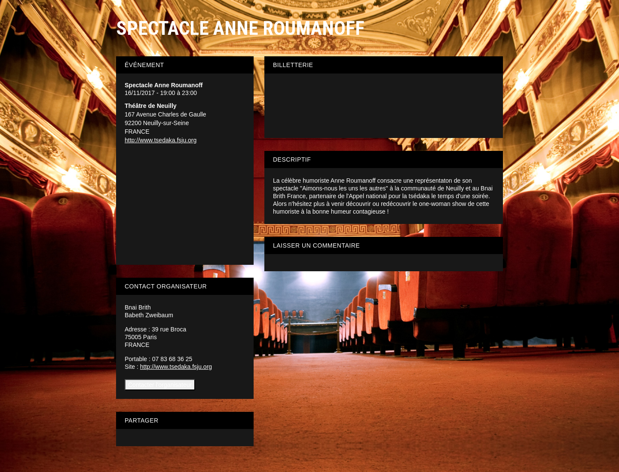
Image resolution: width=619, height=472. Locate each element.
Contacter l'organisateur (160, 384)
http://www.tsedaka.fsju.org (160, 140)
